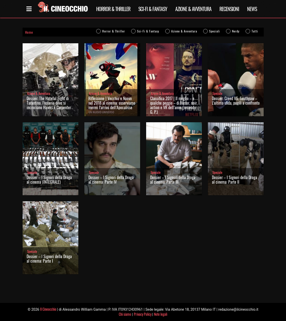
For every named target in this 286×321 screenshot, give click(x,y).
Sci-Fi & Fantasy (152, 9)
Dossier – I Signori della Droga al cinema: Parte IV (111, 179)
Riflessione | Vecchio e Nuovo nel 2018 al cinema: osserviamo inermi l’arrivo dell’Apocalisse (111, 102)
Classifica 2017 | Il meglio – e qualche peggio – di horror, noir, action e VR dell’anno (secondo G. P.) (174, 105)
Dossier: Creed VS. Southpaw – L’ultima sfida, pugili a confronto (236, 100)
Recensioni (229, 9)
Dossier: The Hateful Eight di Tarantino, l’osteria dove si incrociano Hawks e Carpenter (49, 102)
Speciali (214, 31)
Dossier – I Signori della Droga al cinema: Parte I (49, 258)
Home (29, 32)
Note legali (160, 314)
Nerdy (236, 31)
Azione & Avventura (193, 9)
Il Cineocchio (48, 309)
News (252, 9)
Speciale (217, 93)
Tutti (255, 31)
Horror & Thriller (113, 9)
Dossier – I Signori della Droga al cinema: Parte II (234, 179)
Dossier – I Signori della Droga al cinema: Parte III (172, 179)
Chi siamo (125, 314)
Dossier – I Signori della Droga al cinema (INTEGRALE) (49, 179)
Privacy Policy (142, 314)
